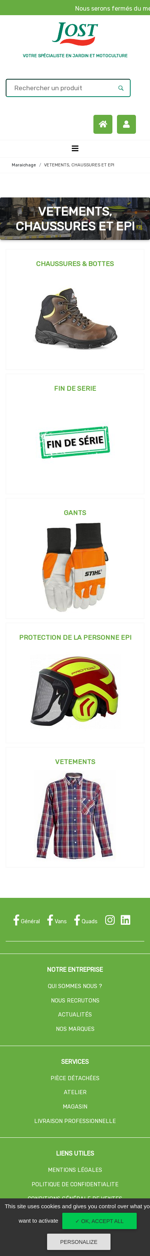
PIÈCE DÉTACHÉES (75, 1078)
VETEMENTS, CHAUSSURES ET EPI (79, 165)
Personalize (78, 1242)
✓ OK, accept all (99, 1221)
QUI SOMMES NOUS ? (75, 986)
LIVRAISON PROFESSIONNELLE (75, 1121)
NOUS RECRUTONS (75, 1001)
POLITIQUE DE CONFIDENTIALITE (75, 1184)
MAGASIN (75, 1107)
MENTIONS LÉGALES (75, 1170)
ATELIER (75, 1092)
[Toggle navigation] (75, 148)
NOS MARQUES (75, 1029)
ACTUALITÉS (75, 1015)
